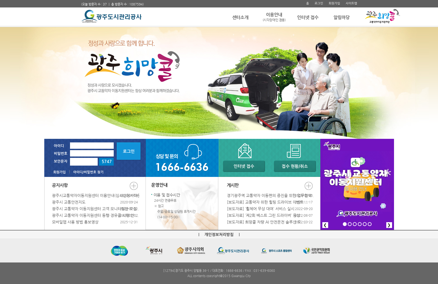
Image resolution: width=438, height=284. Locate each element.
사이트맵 (351, 3)
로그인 (319, 3)
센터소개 (240, 17)
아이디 (59, 146)
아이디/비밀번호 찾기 (88, 172)
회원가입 (334, 3)
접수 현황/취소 (295, 166)
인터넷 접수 (307, 17)
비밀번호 (61, 153)
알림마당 (341, 17)
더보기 (134, 186)
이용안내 (274, 17)
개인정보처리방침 (219, 235)
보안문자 (61, 161)
